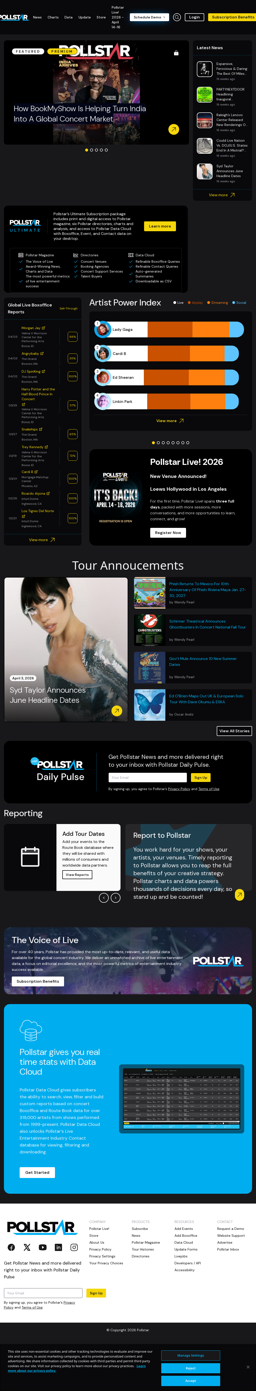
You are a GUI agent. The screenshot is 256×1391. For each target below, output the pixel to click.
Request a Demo (230, 1228)
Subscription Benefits (38, 981)
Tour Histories (143, 1249)
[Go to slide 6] (177, 442)
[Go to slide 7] (182, 442)
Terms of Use (208, 789)
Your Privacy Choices (106, 1263)
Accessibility (185, 1270)
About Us (96, 1242)
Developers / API (188, 1263)
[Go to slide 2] (91, 150)
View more (222, 195)
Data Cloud (184, 1242)
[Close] (248, 1367)
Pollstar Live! (99, 1228)
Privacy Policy (179, 789)
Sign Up (200, 777)
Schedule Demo (149, 17)
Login (194, 17)
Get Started (37, 1172)
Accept (190, 1380)
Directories (140, 1256)
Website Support (231, 1235)
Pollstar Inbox (228, 1249)
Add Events (184, 1228)
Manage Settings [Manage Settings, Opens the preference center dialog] (190, 1355)
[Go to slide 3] (96, 150)
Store (93, 1235)
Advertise (224, 1242)
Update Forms (186, 1249)
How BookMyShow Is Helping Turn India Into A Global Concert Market (80, 113)
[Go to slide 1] (86, 150)
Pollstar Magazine (146, 1242)
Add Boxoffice (186, 1235)
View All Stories (234, 731)
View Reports (77, 874)
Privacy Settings (102, 1256)
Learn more (160, 226)
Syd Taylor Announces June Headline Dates (48, 695)
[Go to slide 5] (106, 150)
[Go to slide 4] (101, 150)
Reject (191, 1368)
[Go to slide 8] (187, 442)
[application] (170, 365)
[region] (128, 1367)
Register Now (168, 532)
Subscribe (140, 1228)
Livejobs (181, 1256)
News (136, 1235)
